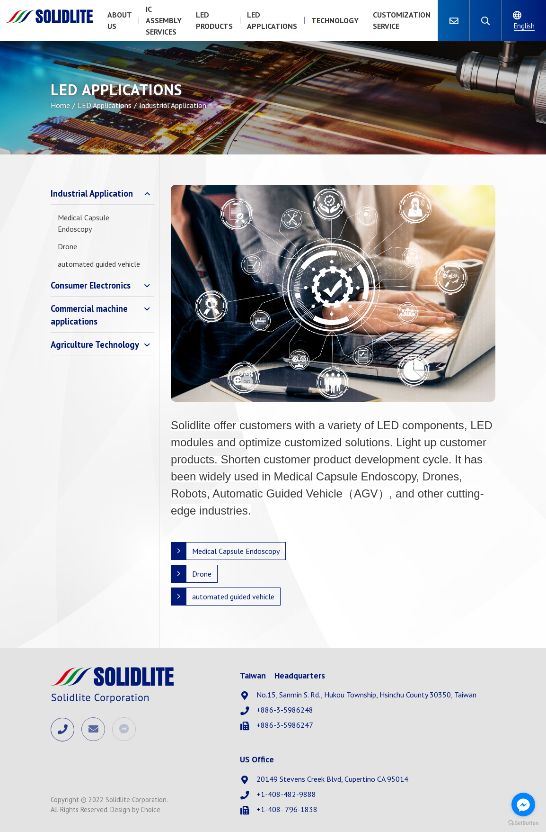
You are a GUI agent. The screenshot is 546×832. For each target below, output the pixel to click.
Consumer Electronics (91, 285)
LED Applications (105, 105)
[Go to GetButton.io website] (523, 822)
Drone (67, 246)
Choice (150, 809)
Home (60, 105)
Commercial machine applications (89, 315)
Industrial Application (92, 193)
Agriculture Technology (95, 344)
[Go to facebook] (523, 804)
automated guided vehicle (99, 264)
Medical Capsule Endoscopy (83, 223)
